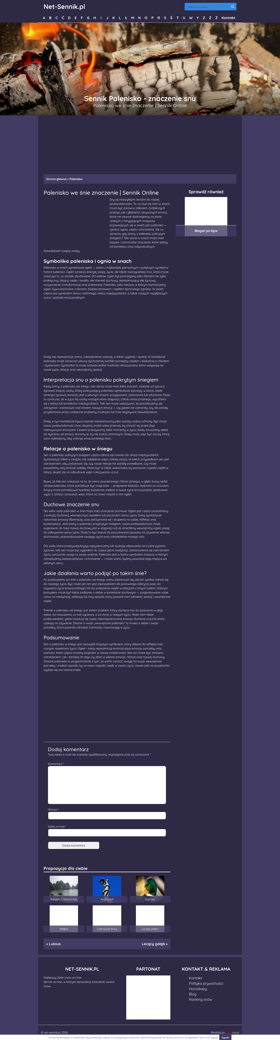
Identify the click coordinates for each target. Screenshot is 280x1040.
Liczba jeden (150, 929)
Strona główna (56, 179)
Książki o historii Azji (64, 899)
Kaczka (150, 899)
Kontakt (228, 18)
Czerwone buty (107, 929)
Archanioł (107, 899)
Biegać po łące (206, 231)
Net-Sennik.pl (64, 6)
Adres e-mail (57, 826)
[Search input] (208, 6)
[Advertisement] (140, 143)
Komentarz (56, 764)
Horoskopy (198, 989)
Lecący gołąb (153, 944)
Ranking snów (200, 999)
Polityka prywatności (206, 983)
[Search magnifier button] (232, 6)
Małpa (64, 929)
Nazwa (53, 809)
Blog (192, 994)
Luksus (55, 944)
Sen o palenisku (54, 455)
